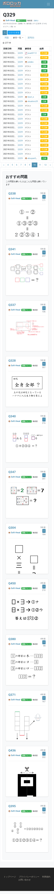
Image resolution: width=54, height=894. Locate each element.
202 (43, 757)
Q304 (12, 527)
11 (40, 165)
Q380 (12, 639)
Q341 (12, 249)
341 (43, 479)
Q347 (12, 472)
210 (43, 590)
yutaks (31, 62)
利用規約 (46, 877)
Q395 (12, 806)
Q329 (20, 53)
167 (43, 701)
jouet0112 (32, 53)
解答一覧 (17, 37)
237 (43, 256)
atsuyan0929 (33, 158)
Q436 (12, 750)
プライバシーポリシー (29, 877)
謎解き (36, 21)
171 (43, 200)
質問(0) (31, 37)
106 (43, 311)
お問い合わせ (24, 880)
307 (43, 367)
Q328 (12, 360)
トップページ (10, 877)
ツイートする (14, 33)
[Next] (50, 165)
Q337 (12, 305)
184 (43, 534)
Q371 (12, 695)
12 (45, 165)
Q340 (12, 416)
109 (43, 813)
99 (44, 646)
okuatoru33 (33, 101)
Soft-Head (10, 20)
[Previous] (4, 165)
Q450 (12, 583)
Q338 (12, 193)
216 (43, 423)
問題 (7, 37)
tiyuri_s (31, 97)
